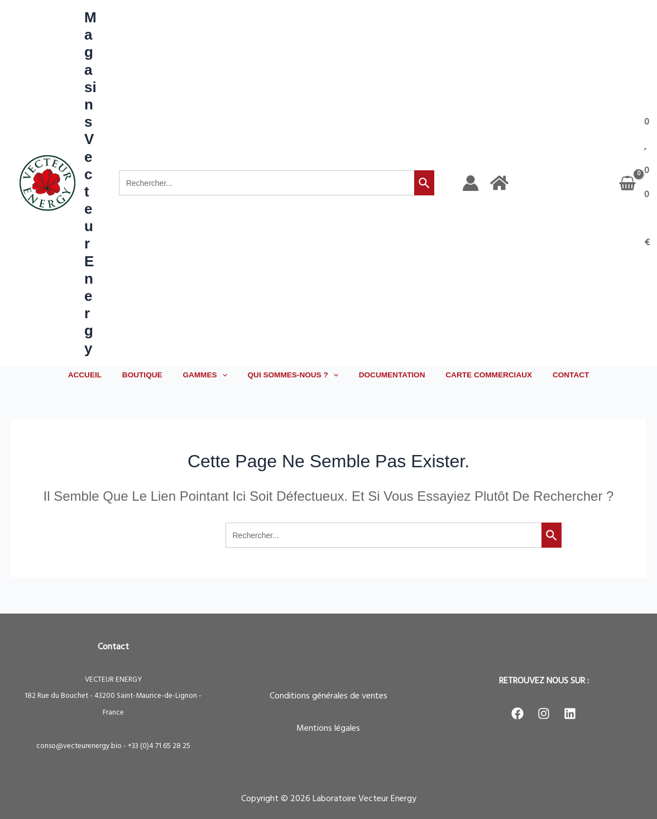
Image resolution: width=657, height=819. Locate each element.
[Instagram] (544, 713)
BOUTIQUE (153, 375)
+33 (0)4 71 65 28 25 (159, 746)
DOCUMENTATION (386, 375)
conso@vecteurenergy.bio (79, 746)
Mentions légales (328, 728)
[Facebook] (517, 713)
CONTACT (554, 375)
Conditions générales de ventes (328, 696)
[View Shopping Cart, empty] (636, 183)
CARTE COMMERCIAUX (478, 375)
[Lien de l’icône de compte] (470, 183)
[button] (227, 375)
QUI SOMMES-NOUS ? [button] (293, 375)
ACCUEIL (100, 375)
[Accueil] (499, 183)
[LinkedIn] (570, 713)
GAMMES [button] (210, 375)
